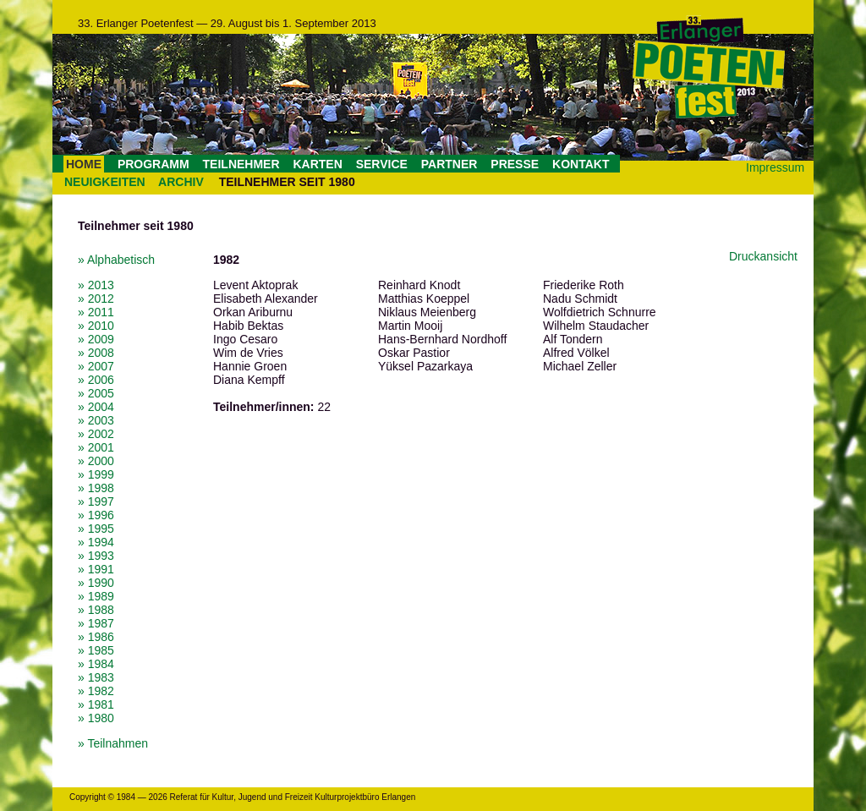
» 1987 (96, 623)
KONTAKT (580, 164)
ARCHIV (181, 182)
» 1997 (96, 501)
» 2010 (96, 325)
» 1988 (96, 609)
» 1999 (96, 474)
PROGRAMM (153, 164)
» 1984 (96, 664)
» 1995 (96, 528)
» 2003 (96, 420)
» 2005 (96, 393)
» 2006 (96, 379)
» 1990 (96, 582)
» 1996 (96, 515)
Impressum (775, 167)
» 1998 (96, 488)
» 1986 (96, 637)
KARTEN (317, 164)
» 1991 (96, 569)
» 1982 (96, 691)
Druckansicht (763, 256)
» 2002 (96, 434)
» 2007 (96, 366)
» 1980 (96, 718)
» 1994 (96, 542)
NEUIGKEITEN (104, 182)
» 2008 (96, 352)
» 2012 (96, 298)
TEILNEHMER (241, 164)
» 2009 (96, 339)
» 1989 (96, 596)
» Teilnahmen (113, 743)
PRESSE (515, 164)
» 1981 (96, 704)
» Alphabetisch (116, 259)
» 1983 (96, 677)
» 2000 (96, 461)
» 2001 (96, 447)
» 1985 (96, 650)
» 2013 (96, 285)
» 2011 (96, 312)
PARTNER (449, 164)
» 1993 (96, 555)
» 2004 (96, 407)
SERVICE (382, 164)
